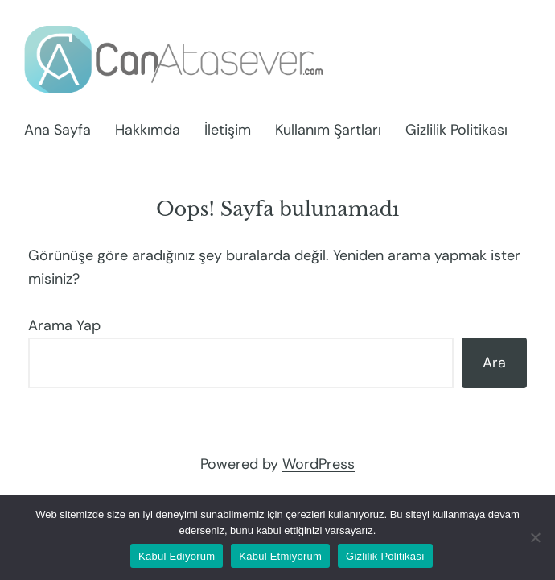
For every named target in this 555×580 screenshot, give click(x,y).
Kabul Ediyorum (176, 556)
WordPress (318, 464)
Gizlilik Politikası (385, 556)
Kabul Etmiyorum (280, 556)
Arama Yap (64, 325)
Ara (494, 362)
